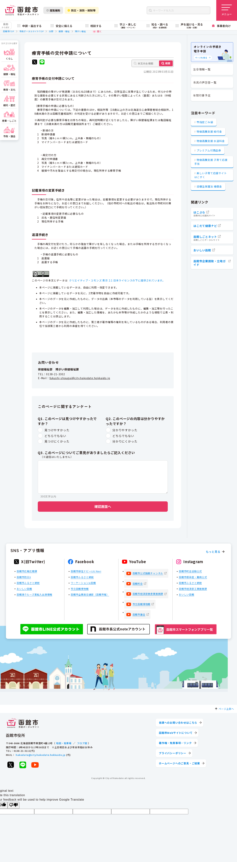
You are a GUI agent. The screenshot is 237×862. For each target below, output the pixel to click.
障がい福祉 (80, 31)
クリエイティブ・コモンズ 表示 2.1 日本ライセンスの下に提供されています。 (117, 280)
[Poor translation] (13, 805)
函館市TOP (8, 31)
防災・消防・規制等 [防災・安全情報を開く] (82, 10)
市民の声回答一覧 (204, 82)
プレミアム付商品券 (209, 150)
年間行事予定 (202, 95)
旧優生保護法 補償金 (209, 186)
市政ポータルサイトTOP (31, 31)
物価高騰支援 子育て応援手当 (210, 162)
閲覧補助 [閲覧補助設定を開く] (53, 10)
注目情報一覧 (202, 69)
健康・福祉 (64, 31)
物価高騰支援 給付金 (209, 131)
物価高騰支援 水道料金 (211, 141)
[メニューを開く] (226, 10)
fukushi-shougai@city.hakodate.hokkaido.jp (79, 378)
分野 (51, 31)
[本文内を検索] (152, 63)
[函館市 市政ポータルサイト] (22, 10)
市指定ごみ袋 (205, 122)
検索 (167, 63)
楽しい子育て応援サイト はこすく (210, 175)
